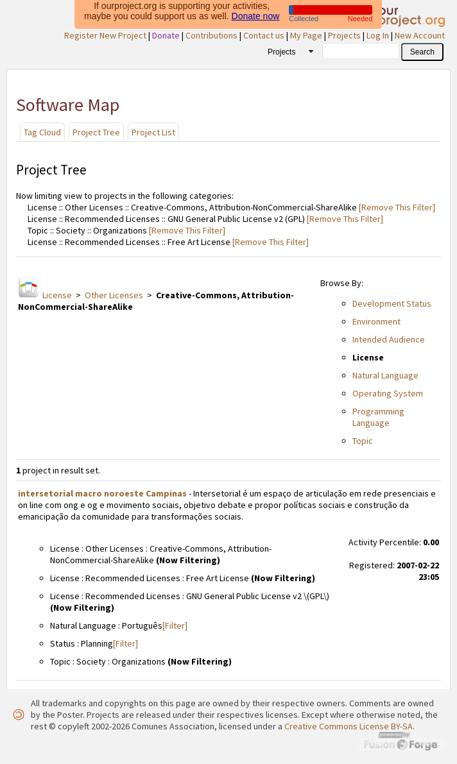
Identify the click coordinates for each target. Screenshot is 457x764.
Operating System (387, 393)
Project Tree (96, 132)
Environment (376, 321)
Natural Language (385, 375)
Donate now (256, 14)
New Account (420, 35)
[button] (422, 52)
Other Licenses (114, 295)
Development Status (391, 303)
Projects (344, 35)
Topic (362, 440)
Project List (153, 132)
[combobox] (286, 51)
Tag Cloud (42, 132)
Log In (377, 35)
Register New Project (105, 35)
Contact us (263, 35)
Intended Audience (388, 339)
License (57, 295)
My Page (306, 35)
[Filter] (174, 625)
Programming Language (378, 417)
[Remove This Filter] (396, 207)
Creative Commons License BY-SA (348, 726)
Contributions (211, 35)
